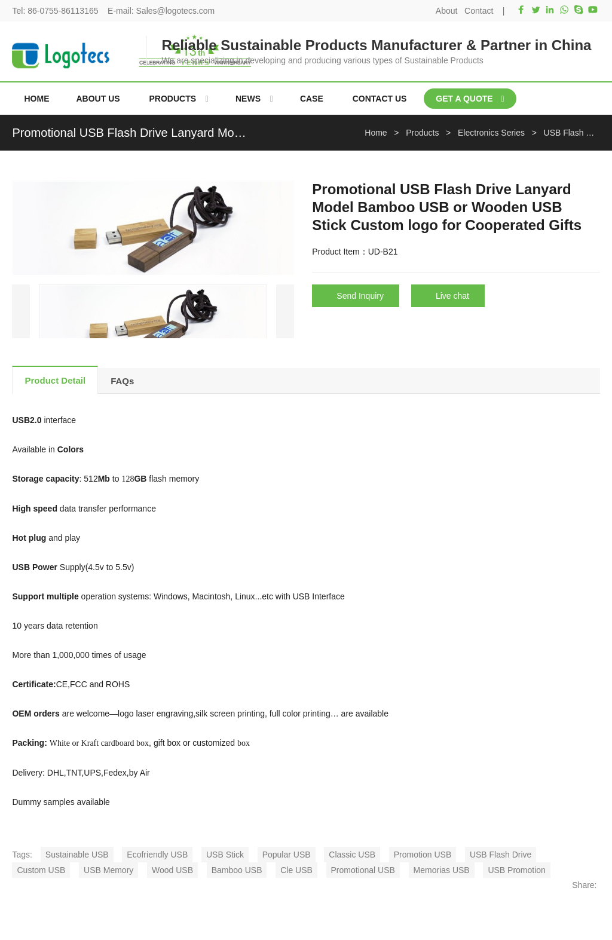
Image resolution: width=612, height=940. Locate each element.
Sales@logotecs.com (175, 11)
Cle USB (296, 870)
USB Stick (225, 854)
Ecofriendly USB (157, 854)
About (447, 11)
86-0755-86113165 (62, 11)
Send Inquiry (360, 296)
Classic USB (352, 854)
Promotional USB (363, 870)
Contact (478, 11)
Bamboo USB (237, 870)
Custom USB (41, 870)
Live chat (452, 296)
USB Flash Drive (500, 854)
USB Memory (108, 870)
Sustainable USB (77, 854)
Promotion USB (422, 854)
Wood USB (172, 870)
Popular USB (286, 854)
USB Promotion (516, 870)
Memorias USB (442, 870)
